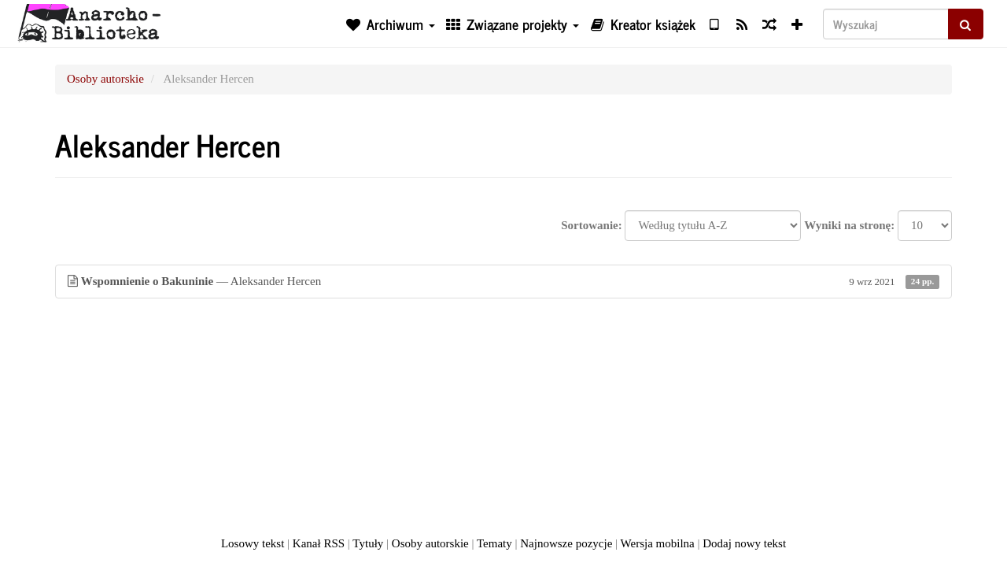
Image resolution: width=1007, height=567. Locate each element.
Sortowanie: (591, 225)
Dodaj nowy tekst (744, 543)
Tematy (494, 543)
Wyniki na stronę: (849, 225)
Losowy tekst (252, 543)
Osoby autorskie (105, 78)
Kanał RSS (319, 543)
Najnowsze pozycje (566, 543)
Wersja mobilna (658, 543)
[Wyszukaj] (886, 24)
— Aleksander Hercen (503, 281)
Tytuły (367, 543)
